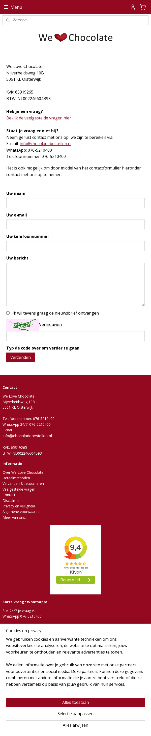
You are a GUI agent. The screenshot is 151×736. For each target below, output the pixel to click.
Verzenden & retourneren (23, 483)
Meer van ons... (15, 517)
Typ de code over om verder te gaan (42, 348)
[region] (75, 664)
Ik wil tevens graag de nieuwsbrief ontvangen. (56, 313)
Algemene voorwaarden (22, 511)
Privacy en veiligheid (19, 506)
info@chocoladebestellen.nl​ (45, 143)
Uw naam (15, 193)
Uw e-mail (16, 215)
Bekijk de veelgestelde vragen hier (38, 117)
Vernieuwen (50, 324)
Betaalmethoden (16, 477)
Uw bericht (17, 258)
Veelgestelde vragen (19, 489)
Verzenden (20, 357)
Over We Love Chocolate (23, 472)
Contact (9, 494)
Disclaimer (11, 500)
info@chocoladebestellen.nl (27, 436)
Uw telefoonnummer (27, 236)
